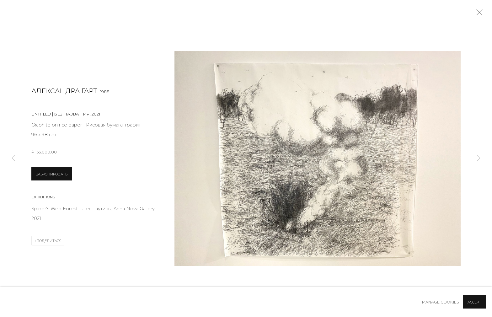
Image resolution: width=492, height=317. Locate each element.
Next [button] (478, 159)
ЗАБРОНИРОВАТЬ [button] (51, 174)
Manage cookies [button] (440, 302)
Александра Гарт (64, 91)
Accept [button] (474, 302)
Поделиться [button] (49, 241)
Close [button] (478, 14)
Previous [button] (13, 159)
